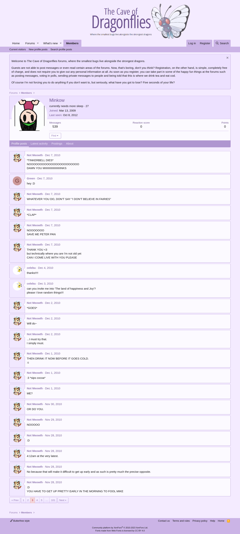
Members (72, 43)
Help (212, 520)
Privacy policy (200, 520)
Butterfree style (20, 520)
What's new (50, 43)
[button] (37, 43)
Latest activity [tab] (39, 143)
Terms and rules (181, 520)
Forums (30, 43)
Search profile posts (61, 49)
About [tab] (69, 143)
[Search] (222, 43)
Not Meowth (35, 155)
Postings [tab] (56, 143)
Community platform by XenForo (120, 528)
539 (55, 126)
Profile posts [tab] (19, 143)
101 (53, 500)
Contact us (164, 520)
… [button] (46, 500)
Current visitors (17, 49)
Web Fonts (117, 531)
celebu (31, 267)
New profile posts (38, 49)
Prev (16, 500)
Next (61, 500)
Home (16, 43)
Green (31, 178)
